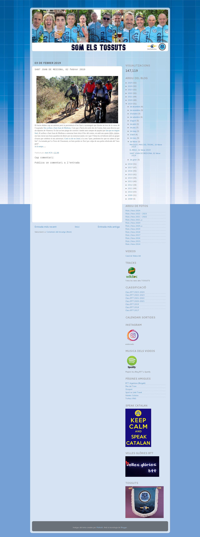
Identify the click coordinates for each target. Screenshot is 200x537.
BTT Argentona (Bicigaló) (135, 383)
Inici (77, 226)
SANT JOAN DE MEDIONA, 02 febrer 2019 (145, 154)
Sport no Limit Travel (133, 392)
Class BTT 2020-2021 (135, 301)
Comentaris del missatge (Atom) (59, 232)
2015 (130, 174)
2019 (130, 103)
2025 (130, 83)
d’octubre (134, 113)
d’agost (133, 120)
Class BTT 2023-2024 (135, 292)
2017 (130, 167)
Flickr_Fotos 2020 (132, 223)
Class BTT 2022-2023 (135, 295)
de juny (133, 127)
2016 (130, 171)
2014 (130, 178)
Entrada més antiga (109, 226)
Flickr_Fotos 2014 (132, 244)
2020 (130, 100)
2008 (130, 199)
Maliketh (99, 527)
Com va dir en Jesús (72, 139)
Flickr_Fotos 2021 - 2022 (136, 216)
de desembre (135, 106)
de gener (133, 159)
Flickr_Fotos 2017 (132, 235)
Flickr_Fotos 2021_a (133, 219)
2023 (130, 89)
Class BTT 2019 (132, 304)
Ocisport (128, 389)
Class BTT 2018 (132, 307)
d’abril (132, 134)
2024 (130, 86)
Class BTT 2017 (132, 310)
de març (133, 138)
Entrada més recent (46, 226)
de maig (133, 131)
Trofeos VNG (130, 398)
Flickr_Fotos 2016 (132, 238)
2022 (130, 93)
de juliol (133, 124)
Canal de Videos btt (133, 256)
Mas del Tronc (131, 386)
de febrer (134, 141)
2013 (130, 181)
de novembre (135, 110)
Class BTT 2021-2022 (135, 298)
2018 (130, 164)
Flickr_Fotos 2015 (132, 241)
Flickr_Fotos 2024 (132, 210)
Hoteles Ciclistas (132, 395)
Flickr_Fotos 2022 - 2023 (136, 213)
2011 (130, 188)
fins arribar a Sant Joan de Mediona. (57, 128)
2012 (130, 185)
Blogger (124, 527)
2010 (130, 192)
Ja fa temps (39, 146)
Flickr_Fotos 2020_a (133, 226)
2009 (130, 195)
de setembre (135, 117)
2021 (130, 96)
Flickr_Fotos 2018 (132, 232)
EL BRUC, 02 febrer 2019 (140, 150)
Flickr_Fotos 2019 (132, 229)
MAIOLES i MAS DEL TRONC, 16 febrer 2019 (146, 145)
